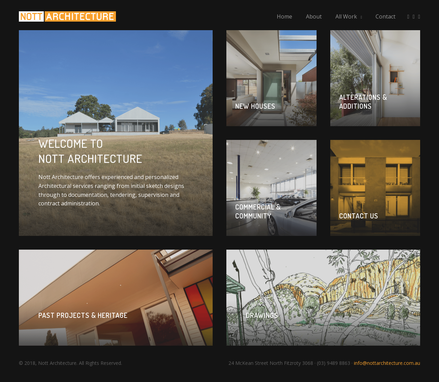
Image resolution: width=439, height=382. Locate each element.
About (314, 17)
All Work (346, 17)
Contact (385, 17)
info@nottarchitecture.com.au (387, 366)
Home (284, 17)
